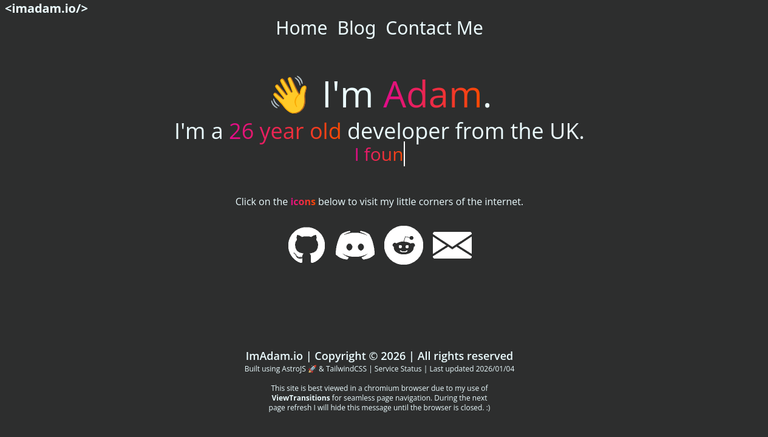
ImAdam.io (274, 355)
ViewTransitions (300, 398)
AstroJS (294, 369)
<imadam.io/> (46, 8)
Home (301, 27)
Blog (357, 27)
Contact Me (434, 27)
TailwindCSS (346, 369)
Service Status (398, 369)
